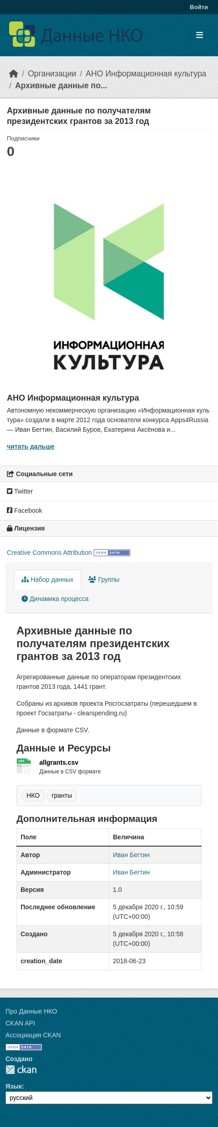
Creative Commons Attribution (49, 552)
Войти (199, 7)
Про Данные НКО (31, 1011)
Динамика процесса (55, 598)
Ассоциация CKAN (33, 1035)
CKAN (21, 1069)
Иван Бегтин (131, 855)
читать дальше (30, 446)
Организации (52, 73)
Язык (13, 1086)
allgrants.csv (59, 762)
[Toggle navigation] (199, 35)
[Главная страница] (13, 73)
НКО (33, 795)
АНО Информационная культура (146, 73)
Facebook (24, 510)
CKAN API (20, 1023)
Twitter (20, 491)
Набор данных (47, 579)
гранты (62, 795)
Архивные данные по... (61, 85)
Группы (104, 579)
